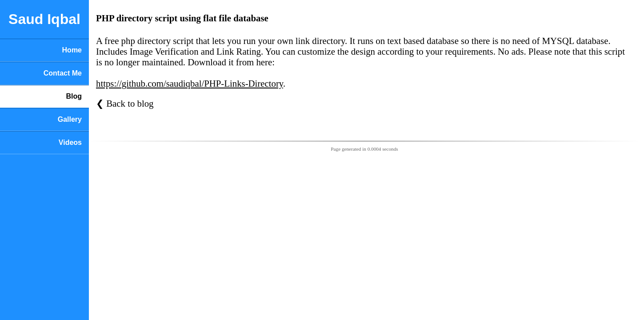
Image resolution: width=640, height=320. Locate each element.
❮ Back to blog (124, 103)
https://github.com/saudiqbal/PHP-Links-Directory (189, 83)
